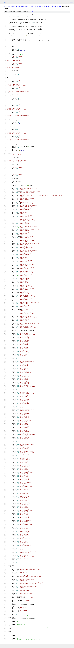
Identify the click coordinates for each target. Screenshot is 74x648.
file (32, 11)
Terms (15, 646)
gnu (5, 6)
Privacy (11, 646)
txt (68, 645)
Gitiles (8, 646)
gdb (45, 6)
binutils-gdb (11, 6)
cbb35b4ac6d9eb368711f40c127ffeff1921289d (29, 6)
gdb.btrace (57, 6)
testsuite (50, 6)
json (71, 645)
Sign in (71, 2)
